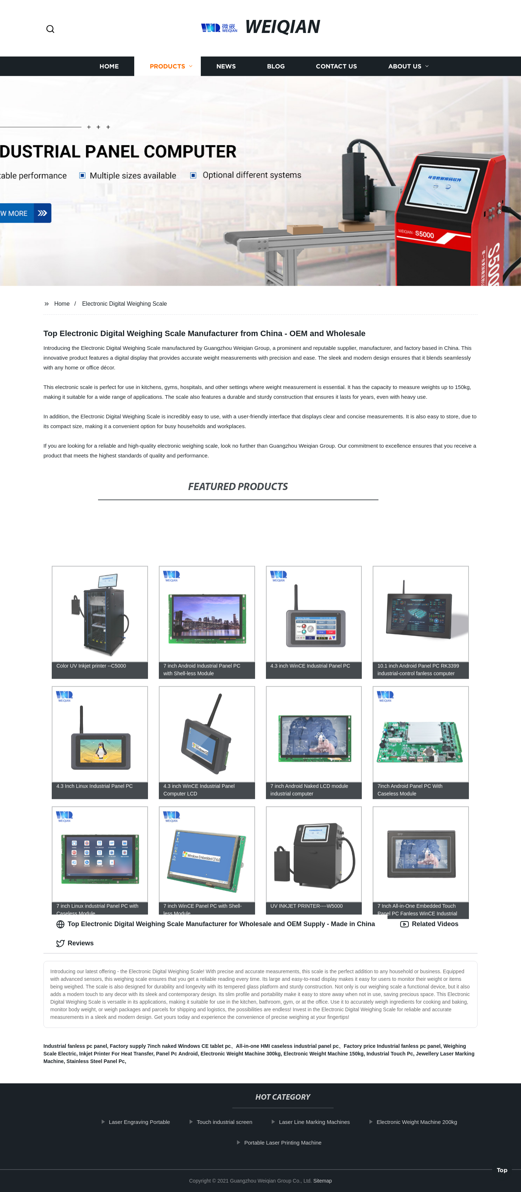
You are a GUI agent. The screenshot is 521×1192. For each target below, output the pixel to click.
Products (167, 66)
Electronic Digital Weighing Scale (124, 304)
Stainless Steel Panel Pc (96, 1061)
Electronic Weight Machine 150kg (324, 1054)
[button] (50, 29)
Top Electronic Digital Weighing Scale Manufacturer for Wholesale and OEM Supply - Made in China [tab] (215, 924)
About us (405, 66)
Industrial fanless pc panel (75, 1046)
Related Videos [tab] (429, 924)
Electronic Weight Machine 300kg (240, 1054)
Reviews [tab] (75, 943)
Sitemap (322, 1181)
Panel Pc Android (177, 1054)
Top (502, 1173)
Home (109, 66)
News (226, 66)
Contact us (336, 66)
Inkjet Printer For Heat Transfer (116, 1054)
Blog (276, 66)
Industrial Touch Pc (390, 1054)
